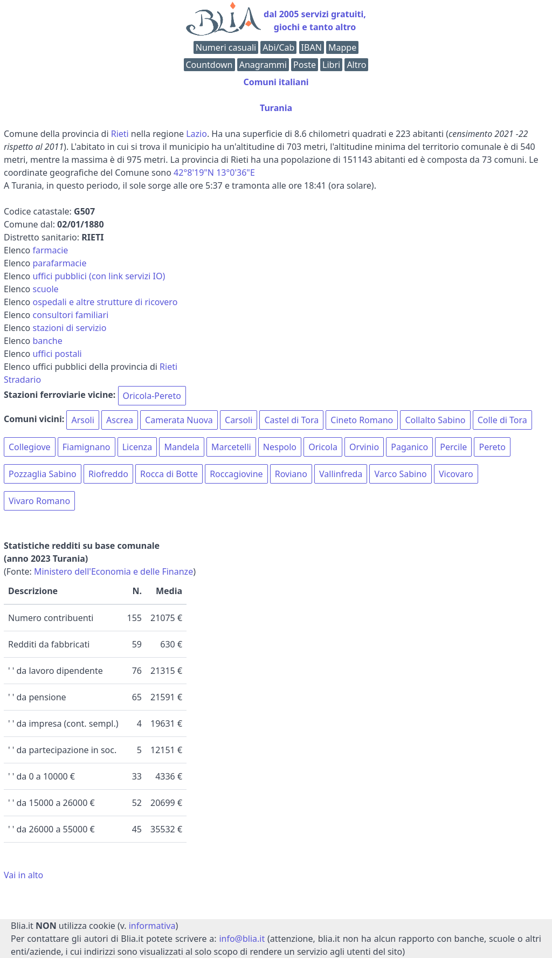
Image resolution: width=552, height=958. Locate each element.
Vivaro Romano (39, 501)
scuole (45, 289)
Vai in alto (23, 875)
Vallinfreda (340, 474)
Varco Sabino (400, 474)
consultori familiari (70, 315)
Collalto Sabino (435, 420)
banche (47, 341)
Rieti (120, 134)
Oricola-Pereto (152, 396)
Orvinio (364, 447)
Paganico (409, 447)
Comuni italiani (275, 82)
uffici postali (56, 354)
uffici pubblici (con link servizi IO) (98, 276)
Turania (276, 108)
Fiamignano (87, 447)
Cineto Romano (361, 420)
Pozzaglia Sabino (43, 474)
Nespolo (279, 447)
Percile (453, 447)
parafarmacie (59, 263)
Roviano (291, 474)
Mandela (181, 447)
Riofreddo (108, 474)
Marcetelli (231, 447)
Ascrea (119, 420)
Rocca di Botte (169, 474)
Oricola (322, 447)
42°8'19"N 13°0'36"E (214, 172)
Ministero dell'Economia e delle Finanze (113, 571)
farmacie (50, 250)
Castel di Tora (291, 420)
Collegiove (30, 447)
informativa (152, 926)
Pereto (492, 447)
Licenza (137, 447)
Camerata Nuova (179, 420)
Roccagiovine (236, 474)
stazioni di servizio (69, 328)
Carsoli (238, 420)
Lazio (196, 134)
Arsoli (82, 420)
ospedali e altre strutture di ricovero (104, 302)
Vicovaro (456, 474)
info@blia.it (242, 939)
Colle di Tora (502, 420)
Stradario (22, 379)
